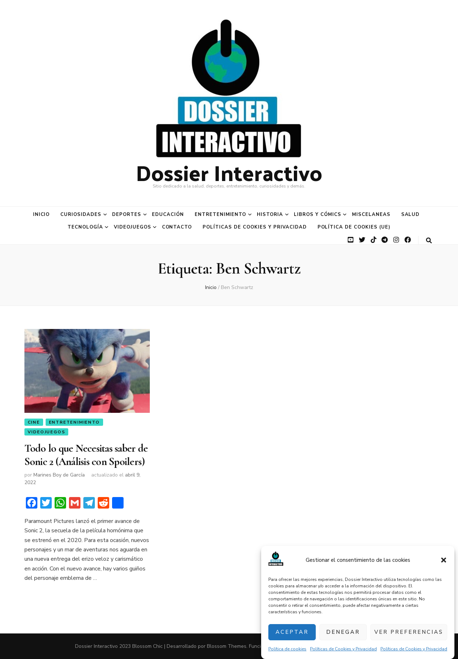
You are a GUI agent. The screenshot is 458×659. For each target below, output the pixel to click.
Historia (270, 214)
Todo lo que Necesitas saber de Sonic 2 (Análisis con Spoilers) (86, 455)
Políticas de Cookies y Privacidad (343, 649)
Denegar (343, 632)
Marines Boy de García (59, 474)
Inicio (41, 214)
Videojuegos (132, 227)
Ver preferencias (408, 632)
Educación (168, 214)
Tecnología (85, 227)
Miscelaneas (371, 214)
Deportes (126, 214)
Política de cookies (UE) (354, 227)
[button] (443, 560)
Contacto (177, 227)
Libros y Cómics (317, 214)
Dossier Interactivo (229, 172)
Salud (410, 214)
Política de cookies (287, 649)
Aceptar (292, 632)
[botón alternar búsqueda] (429, 241)
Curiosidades (80, 214)
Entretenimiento (220, 214)
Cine (34, 422)
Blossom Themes (226, 646)
